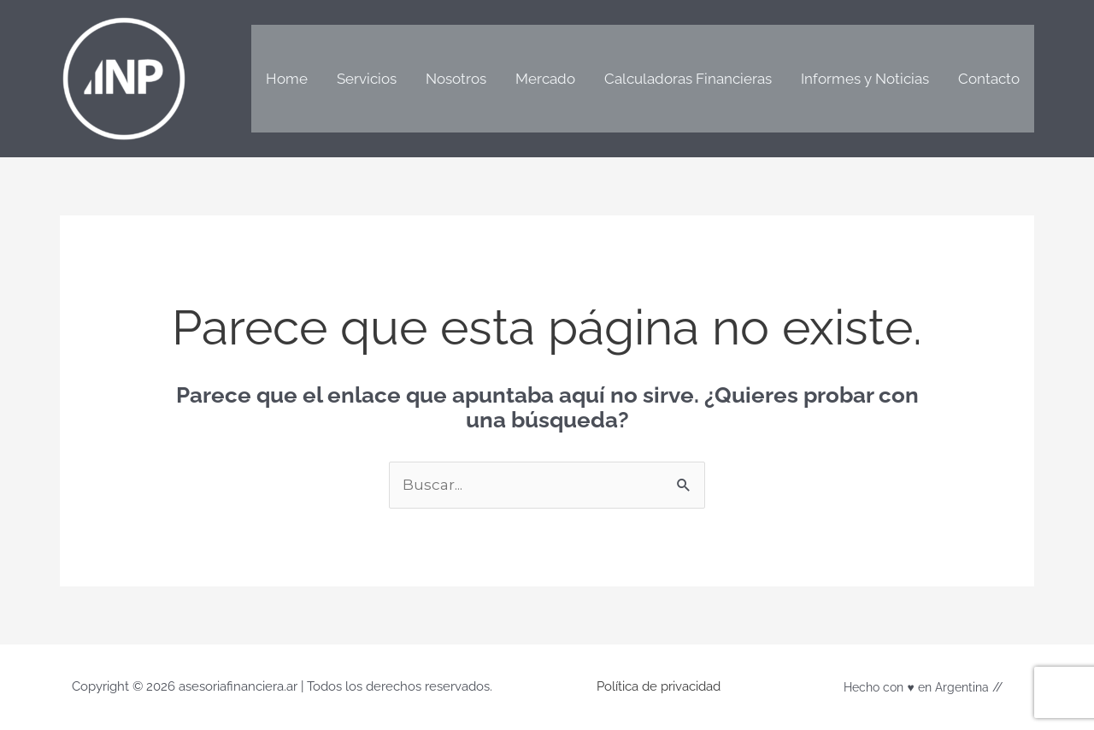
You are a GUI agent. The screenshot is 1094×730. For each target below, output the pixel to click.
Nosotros (456, 78)
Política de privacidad (659, 686)
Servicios (367, 78)
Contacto (989, 78)
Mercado (545, 78)
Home (287, 78)
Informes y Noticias (865, 78)
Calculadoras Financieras (688, 78)
